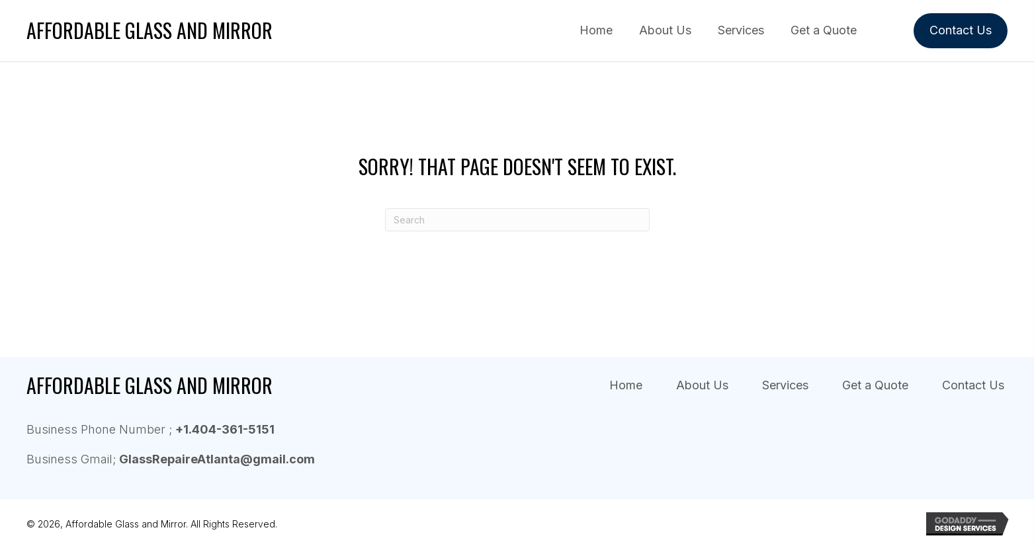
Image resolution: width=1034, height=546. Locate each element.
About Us (702, 385)
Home (625, 385)
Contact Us (973, 385)
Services (785, 385)
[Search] (517, 219)
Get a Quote (875, 385)
